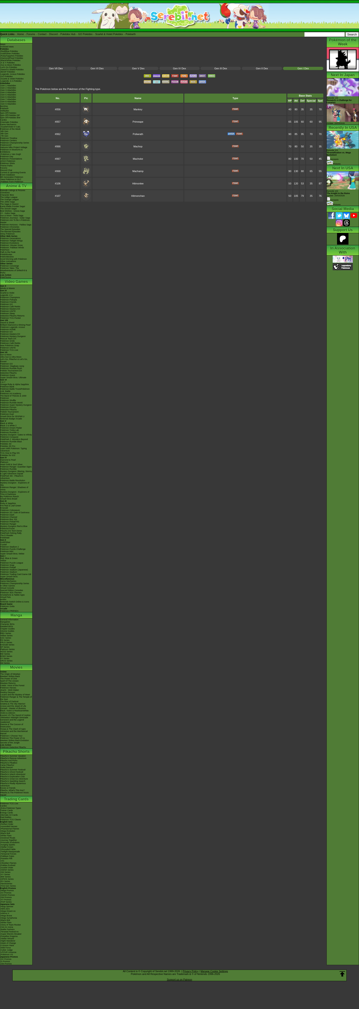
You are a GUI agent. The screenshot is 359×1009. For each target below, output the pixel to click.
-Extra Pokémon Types (10, 808)
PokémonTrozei (7, 528)
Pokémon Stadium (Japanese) (14, 570)
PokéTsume (5, 277)
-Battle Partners (7, 929)
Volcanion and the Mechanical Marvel (14, 732)
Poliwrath (138, 134)
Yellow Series (6, 635)
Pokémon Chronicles (9, 227)
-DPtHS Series (7, 879)
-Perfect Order (6, 824)
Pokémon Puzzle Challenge (13, 549)
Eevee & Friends (8, 788)
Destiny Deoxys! (7, 692)
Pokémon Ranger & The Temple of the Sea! (16, 698)
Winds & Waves (7, 288)
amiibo (3, 599)
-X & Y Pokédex (7, 63)
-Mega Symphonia (8, 918)
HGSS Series (6, 651)
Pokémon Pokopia (8, 300)
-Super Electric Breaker (11, 934)
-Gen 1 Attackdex (8, 85)
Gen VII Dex (56, 68)
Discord (53, 34)
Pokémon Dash (7, 515)
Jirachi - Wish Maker (9, 690)
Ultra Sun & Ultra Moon (11, 357)
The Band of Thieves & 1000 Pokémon (13, 397)
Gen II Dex (262, 68)
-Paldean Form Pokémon (11, 182)
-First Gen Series (8, 886)
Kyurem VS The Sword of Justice (15, 715)
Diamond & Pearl (8, 460)
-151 (2, 861)
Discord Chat (6, 170)
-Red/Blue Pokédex (9, 51)
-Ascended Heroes (8, 826)
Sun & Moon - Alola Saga (11, 215)
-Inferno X (4, 913)
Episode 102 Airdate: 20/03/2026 (338, 193)
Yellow (3, 560)
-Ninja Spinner (6, 906)
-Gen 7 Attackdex (8, 99)
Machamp (137, 171)
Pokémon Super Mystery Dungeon (16, 405)
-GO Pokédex (6, 76)
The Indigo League (8, 197)
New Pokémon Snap (9, 345)
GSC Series (5, 638)
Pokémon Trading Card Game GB (15, 574)
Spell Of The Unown (9, 681)
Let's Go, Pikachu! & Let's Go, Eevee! (14, 360)
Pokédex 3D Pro (7, 446)
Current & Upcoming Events (13, 172)
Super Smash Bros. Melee (12, 554)
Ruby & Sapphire (8, 503)
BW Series (5, 654)
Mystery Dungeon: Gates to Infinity (16, 435)
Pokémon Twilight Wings (11, 241)
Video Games (16, 281)
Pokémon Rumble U (9, 432)
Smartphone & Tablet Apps (12, 595)
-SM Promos (6, 897)
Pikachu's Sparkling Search (12, 781)
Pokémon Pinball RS (9, 522)
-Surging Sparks (7, 845)
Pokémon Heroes (8, 688)
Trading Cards (16, 799)
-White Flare (5, 835)
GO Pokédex (85, 34)
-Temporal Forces (8, 854)
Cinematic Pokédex (9, 122)
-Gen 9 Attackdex (8, 104)
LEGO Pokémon (7, 161)
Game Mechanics (8, 124)
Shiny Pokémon (7, 234)
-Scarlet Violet (6, 867)
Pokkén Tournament (9, 412)
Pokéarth (130, 34)
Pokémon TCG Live (9, 350)
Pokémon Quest (7, 375)
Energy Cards (6, 813)
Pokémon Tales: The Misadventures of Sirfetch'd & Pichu (13, 270)
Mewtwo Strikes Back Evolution (14, 740)
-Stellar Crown (6, 847)
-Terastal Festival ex (9, 932)
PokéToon (4, 250)
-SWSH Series (7, 870)
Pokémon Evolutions (9, 243)
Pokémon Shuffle (8, 400)
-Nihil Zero (5, 909)
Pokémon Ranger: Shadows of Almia (14, 488)
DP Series (4, 647)
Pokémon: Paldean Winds (12, 247)
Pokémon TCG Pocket (10, 318)
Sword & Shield (7, 322)
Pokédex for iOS (7, 455)
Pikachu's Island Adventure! (12, 774)
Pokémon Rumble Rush (11, 368)
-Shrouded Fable (8, 849)
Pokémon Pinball (8, 567)
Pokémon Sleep (7, 313)
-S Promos (5, 961)
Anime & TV (16, 186)
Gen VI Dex (97, 68)
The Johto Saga (7, 202)
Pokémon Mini (6, 551)
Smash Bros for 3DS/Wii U (12, 416)
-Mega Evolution (7, 831)
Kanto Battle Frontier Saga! (12, 206)
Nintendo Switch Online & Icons (14, 602)
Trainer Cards (6, 810)
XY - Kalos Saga (7, 213)
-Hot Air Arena (6, 927)
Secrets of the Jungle (10, 743)
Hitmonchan (138, 195)
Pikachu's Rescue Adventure (13, 758)
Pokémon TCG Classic (10, 819)
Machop (137, 146)
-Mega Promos (7, 890)
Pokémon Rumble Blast (11, 441)
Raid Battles (5, 817)
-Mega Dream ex (8, 911)
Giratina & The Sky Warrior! (12, 704)
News (2, 44)
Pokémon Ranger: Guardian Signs (16, 467)
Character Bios (7, 195)
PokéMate (5, 538)
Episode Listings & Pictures (12, 190)
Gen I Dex (303, 68)
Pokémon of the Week (10, 129)
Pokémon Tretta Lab (9, 430)
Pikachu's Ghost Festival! (11, 772)
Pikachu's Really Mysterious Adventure (13, 784)
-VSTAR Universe (8, 952)
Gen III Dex (220, 68)
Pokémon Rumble (8, 469)
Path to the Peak (8, 252)
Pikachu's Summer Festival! (13, 770)
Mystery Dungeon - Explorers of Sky (14, 484)
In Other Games (7, 586)
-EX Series (5, 881)
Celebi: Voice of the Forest (12, 685)
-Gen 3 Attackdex (8, 90)
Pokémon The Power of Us (12, 738)
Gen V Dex (138, 68)
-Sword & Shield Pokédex (12, 69)
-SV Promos (5, 893)
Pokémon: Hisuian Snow (11, 245)
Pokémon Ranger (8, 524)
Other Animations (8, 261)
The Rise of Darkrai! (9, 701)
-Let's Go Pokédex (8, 67)
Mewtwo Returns (8, 683)
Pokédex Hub (68, 34)
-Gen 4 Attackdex (8, 92)
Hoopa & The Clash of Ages (13, 729)
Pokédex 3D (5, 444)
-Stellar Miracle (7, 938)
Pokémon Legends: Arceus (12, 327)
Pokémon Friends (8, 302)
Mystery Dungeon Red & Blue (13, 526)
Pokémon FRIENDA (9, 611)
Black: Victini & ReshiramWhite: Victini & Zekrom (14, 712)
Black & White (6, 423)
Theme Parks (6, 166)
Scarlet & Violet (7, 293)
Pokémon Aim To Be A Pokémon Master (15, 221)
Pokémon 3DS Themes (11, 592)
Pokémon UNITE (8, 311)
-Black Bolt (5, 833)
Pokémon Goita (7, 606)
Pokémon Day (6, 156)
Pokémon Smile (7, 341)
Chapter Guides (7, 629)
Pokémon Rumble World (11, 403)
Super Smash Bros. (9, 576)
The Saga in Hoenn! (9, 204)
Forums (31, 34)
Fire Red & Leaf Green (10, 505)
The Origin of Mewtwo (10, 674)
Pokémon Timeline (8, 138)
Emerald (4, 508)
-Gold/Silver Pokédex (10, 53)
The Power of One (8, 678)
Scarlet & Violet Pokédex (109, 34)
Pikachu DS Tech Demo (11, 531)
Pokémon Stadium (8, 572)
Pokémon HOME (8, 329)
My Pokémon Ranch (9, 496)
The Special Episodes (10, 229)
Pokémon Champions (10, 297)
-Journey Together (8, 840)
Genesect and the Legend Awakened (12, 721)
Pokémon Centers (8, 140)
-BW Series (5, 877)
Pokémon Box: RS (8, 519)
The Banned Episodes (10, 231)
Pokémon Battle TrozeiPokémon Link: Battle (15, 390)
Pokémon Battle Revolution (12, 480)
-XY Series (5, 874)
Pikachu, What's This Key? (12, 790)
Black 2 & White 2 (8, 425)
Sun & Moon (6, 354)
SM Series (5, 663)
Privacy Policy (190, 971)
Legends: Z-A (6, 295)
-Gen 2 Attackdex (8, 88)
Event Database (7, 175)
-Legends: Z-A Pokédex (11, 81)
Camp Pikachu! (7, 765)
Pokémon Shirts (7, 163)
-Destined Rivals (7, 838)
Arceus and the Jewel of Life (13, 706)
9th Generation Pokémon (11, 177)
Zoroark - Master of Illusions (13, 708)
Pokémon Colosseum (10, 510)
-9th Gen (4, 131)
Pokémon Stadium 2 (9, 547)
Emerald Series (7, 645)
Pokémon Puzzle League (11, 563)
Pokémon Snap (7, 565)
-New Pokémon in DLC (10, 179)
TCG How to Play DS (10, 453)
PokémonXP (6, 145)
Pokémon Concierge (9, 266)
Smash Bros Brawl (8, 499)
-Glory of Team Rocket (10, 925)
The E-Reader (6, 535)
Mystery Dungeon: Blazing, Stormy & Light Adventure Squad (16, 472)
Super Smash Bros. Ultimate (13, 377)
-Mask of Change (8, 943)
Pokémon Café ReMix (10, 306)
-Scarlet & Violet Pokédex (12, 79)
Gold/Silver (5, 542)
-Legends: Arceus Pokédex (12, 74)
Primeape (138, 121)
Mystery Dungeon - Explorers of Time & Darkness (14, 493)
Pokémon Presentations (11, 159)
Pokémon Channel (8, 517)
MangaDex (5, 622)
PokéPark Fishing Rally (11, 533)
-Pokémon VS (6, 954)
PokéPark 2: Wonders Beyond (14, 439)
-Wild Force (5, 948)
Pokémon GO (6, 304)
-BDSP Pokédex (7, 72)
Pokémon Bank (7, 387)
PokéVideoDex (7, 257)
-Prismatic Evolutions (9, 842)
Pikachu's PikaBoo (8, 763)
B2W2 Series (6, 656)
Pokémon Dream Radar (11, 428)
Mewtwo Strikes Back (10, 676)
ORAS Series (6, 661)
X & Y (2, 382)
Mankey (137, 109)
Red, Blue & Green (9, 558)
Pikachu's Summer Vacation (13, 756)
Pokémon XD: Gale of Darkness (15, 512)
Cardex (3, 120)
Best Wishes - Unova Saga (12, 211)
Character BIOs (7, 624)
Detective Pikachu (8, 373)
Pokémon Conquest (9, 437)
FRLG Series (6, 642)
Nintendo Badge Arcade (11, 419)
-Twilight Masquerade (10, 851)
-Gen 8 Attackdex (8, 101)
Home (20, 34)
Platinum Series (7, 649)
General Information (9, 619)
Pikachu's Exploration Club (12, 776)
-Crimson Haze (7, 945)
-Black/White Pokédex (10, 60)
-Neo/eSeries (6, 883)
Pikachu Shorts (16, 751)
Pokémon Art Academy (10, 393)
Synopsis (333, 200)
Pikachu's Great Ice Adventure (14, 779)
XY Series (4, 658)
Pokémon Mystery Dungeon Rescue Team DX (13, 337)
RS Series (5, 640)
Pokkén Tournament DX (11, 371)
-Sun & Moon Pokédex (10, 65)
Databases (16, 40)
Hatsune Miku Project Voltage (13, 147)
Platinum (4, 462)
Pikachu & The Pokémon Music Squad (14, 793)
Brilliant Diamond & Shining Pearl (15, 325)
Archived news (7, 47)
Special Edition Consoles (11, 590)
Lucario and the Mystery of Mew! (15, 694)
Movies (16, 667)
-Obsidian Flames (8, 863)
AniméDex (5, 193)
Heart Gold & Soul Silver (11, 464)
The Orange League (9, 199)
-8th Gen (4, 133)
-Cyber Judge (6, 950)
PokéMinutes (6, 254)
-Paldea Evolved (7, 865)
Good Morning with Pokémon (13, 259)
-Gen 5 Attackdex (8, 95)
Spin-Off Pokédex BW (10, 117)
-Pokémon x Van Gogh (10, 154)
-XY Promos (5, 899)
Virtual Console (7, 588)
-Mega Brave (6, 916)
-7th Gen (4, 136)
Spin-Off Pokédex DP (10, 115)
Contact (42, 34)
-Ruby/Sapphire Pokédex (11, 56)
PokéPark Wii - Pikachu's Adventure (11, 477)
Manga (16, 615)
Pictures (334, 164)
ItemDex (4, 106)
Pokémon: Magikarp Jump (12, 366)
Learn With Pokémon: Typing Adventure (13, 449)
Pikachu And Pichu (8, 760)
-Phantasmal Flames (9, 829)
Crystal (3, 544)
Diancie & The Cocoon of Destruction (11, 725)
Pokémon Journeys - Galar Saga (15, 218)
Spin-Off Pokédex (8, 113)
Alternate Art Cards (9, 815)
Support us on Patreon (179, 979)
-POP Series (6, 902)
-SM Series (5, 872)
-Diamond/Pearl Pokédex (11, 58)
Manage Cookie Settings (214, 971)
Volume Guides (7, 631)
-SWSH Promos (7, 895)
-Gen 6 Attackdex (8, 97)
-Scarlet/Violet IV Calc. (10, 127)
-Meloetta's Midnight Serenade (14, 717)
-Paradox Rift (6, 858)
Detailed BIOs (6, 626)
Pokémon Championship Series (14, 143)
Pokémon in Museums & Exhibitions (11, 150)
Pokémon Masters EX (10, 309)
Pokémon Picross (8, 407)
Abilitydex (4, 111)
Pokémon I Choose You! (11, 736)
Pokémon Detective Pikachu (13, 747)
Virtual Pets (5, 597)
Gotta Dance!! (6, 767)
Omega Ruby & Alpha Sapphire (14, 384)
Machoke (138, 158)
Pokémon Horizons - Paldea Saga (15, 225)
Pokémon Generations (10, 238)
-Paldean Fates (7, 856)
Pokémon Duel (7, 414)
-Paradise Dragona (9, 936)
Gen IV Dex (179, 68)
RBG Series (5, 633)
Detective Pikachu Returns (12, 316)
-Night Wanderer (7, 941)
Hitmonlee (138, 183)
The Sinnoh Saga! (8, 209)
